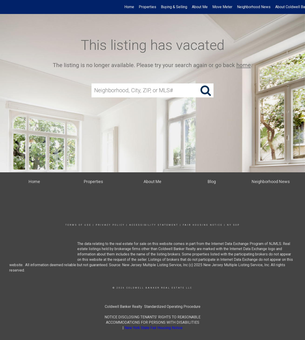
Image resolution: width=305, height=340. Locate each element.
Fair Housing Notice (203, 225)
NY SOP (233, 225)
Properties (147, 7)
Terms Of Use (78, 225)
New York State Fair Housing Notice (154, 328)
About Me (200, 7)
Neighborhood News (254, 7)
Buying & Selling (174, 7)
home (243, 65)
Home (129, 7)
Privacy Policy (110, 225)
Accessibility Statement (153, 225)
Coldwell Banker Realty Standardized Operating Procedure (152, 306)
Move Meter (222, 7)
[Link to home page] (5, 7)
